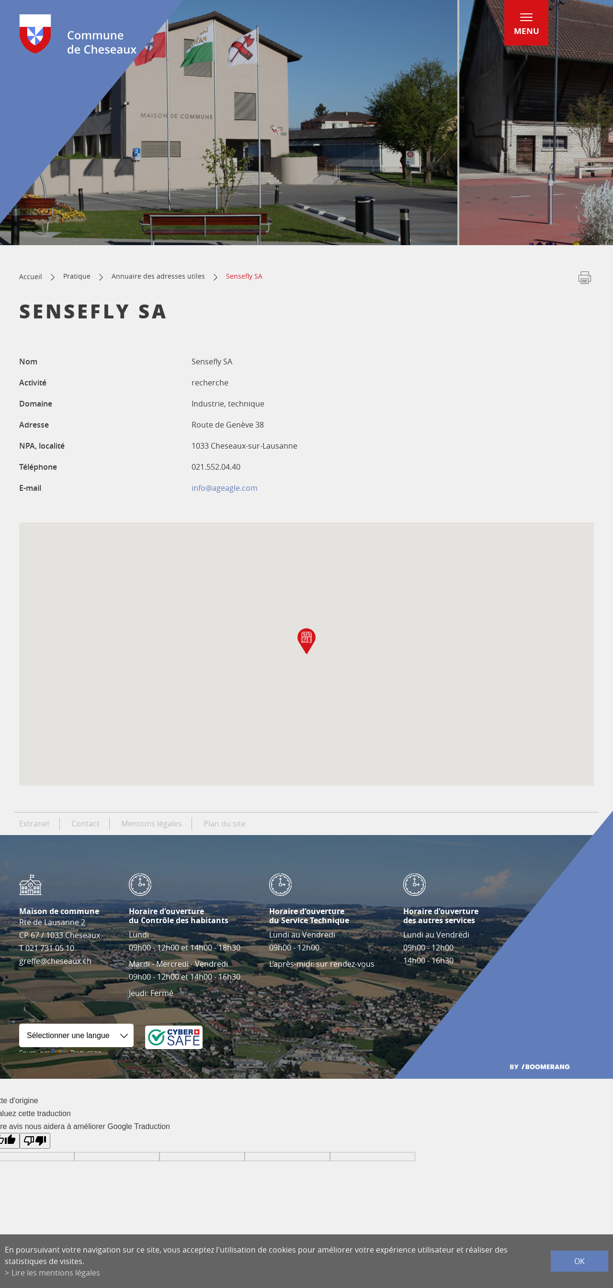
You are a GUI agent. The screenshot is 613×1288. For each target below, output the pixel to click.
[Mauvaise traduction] (35, 1141)
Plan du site (225, 823)
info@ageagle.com (225, 488)
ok (579, 1261)
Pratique (77, 276)
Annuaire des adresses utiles (158, 276)
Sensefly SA (244, 276)
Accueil (30, 276)
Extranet (34, 823)
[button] (306, 641)
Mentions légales (151, 823)
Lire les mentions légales (55, 1272)
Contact (85, 823)
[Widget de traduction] (76, 1035)
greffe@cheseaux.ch (55, 961)
